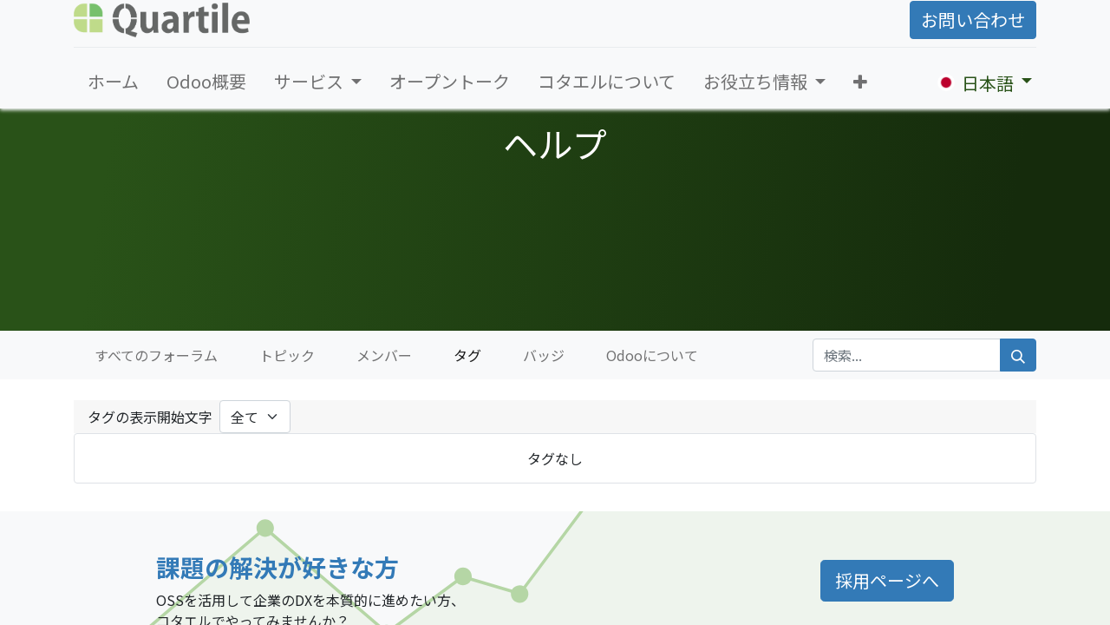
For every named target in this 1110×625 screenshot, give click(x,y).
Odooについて (652, 355)
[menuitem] (113, 82)
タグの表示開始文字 (150, 416)
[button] (860, 82)
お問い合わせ (973, 19)
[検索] (1018, 355)
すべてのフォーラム (156, 355)
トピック (287, 355)
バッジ (544, 355)
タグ (467, 355)
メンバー (384, 355)
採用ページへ (887, 580)
